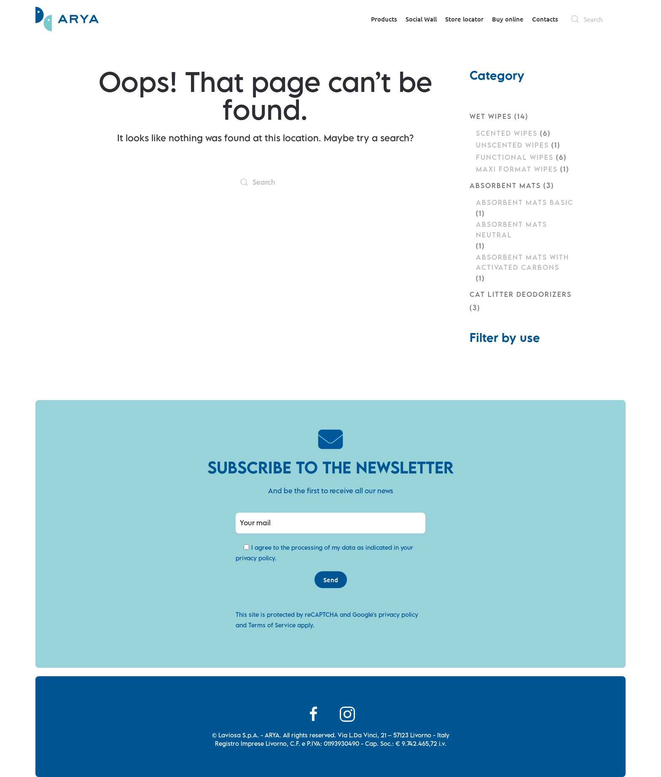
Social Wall (421, 19)
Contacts (545, 19)
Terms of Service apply (280, 625)
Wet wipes (491, 116)
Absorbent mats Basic (524, 202)
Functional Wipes (515, 157)
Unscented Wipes (512, 145)
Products (384, 19)
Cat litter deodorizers (521, 294)
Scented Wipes (506, 133)
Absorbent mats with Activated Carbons (522, 262)
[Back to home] (67, 19)
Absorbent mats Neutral (511, 229)
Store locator (464, 19)
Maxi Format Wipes (517, 169)
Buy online (508, 19)
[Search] (596, 19)
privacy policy (255, 558)
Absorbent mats (505, 185)
